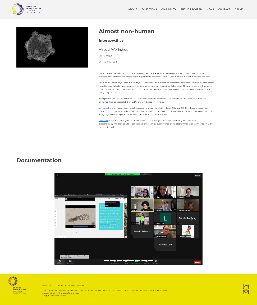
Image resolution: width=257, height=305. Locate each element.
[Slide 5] (131, 261)
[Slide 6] (137, 261)
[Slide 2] (113, 261)
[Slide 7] (144, 261)
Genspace (103, 120)
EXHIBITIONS (149, 9)
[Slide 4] (125, 261)
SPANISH (240, 9)
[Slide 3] (119, 261)
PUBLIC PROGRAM (191, 9)
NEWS (210, 9)
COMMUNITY (168, 9)
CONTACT (224, 9)
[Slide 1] (106, 261)
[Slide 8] (150, 261)
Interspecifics (105, 108)
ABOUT (132, 9)
